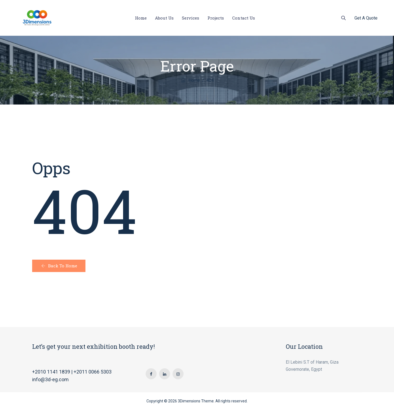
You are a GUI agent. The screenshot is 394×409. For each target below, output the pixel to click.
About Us (164, 18)
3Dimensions (189, 401)
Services (190, 18)
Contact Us (243, 18)
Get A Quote (366, 18)
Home (141, 18)
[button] (58, 266)
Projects (215, 18)
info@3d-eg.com (50, 379)
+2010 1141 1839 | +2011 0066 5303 (72, 372)
